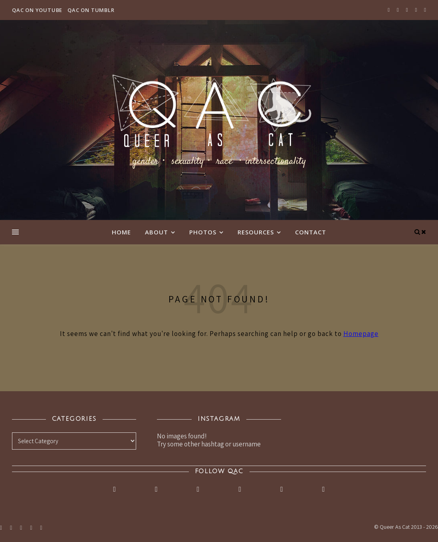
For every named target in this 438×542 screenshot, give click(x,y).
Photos (202, 232)
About (156, 232)
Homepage (361, 333)
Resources (256, 232)
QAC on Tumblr (90, 10)
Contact (310, 232)
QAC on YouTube (37, 10)
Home (121, 232)
